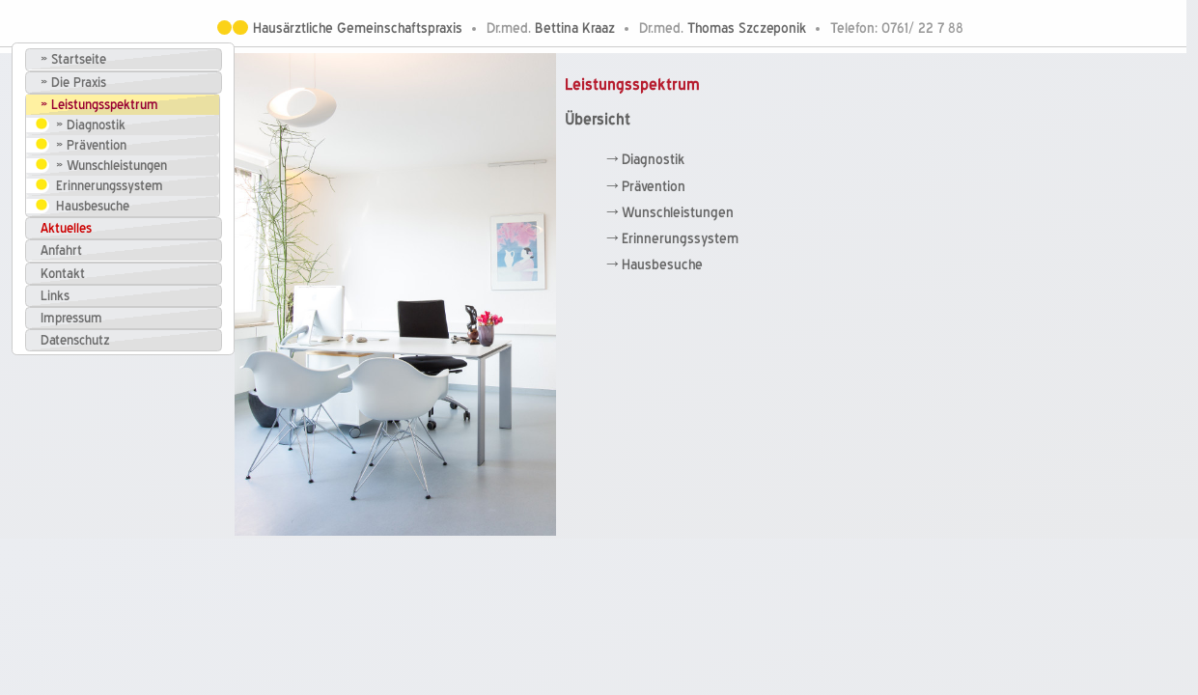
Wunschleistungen (678, 213)
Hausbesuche (92, 206)
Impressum (71, 318)
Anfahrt (61, 250)
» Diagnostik (90, 125)
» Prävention (91, 145)
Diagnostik (653, 160)
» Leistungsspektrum (99, 104)
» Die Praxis (73, 82)
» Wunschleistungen (111, 165)
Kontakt (63, 273)
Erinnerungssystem (109, 186)
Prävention (653, 187)
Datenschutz (75, 340)
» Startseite (73, 59)
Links (55, 296)
